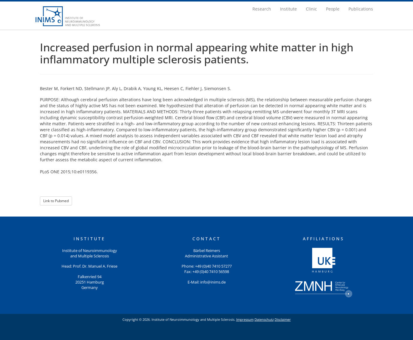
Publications (360, 9)
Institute (288, 9)
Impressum (245, 319)
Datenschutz (264, 319)
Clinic (311, 9)
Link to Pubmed (56, 200)
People (332, 9)
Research (261, 9)
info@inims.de (213, 282)
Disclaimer (283, 319)
